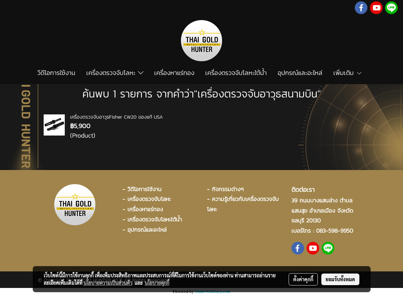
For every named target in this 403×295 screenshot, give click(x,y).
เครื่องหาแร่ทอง (174, 72)
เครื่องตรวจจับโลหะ (115, 72)
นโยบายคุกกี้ (157, 283)
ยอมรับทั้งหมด (340, 279)
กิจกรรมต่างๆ (228, 189)
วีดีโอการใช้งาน (56, 72)
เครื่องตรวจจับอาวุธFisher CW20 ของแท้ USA (116, 117)
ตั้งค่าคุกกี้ (303, 279)
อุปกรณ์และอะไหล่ (300, 72)
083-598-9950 (334, 230)
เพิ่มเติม (347, 72)
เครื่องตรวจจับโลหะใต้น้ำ (236, 72)
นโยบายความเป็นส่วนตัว (107, 283)
